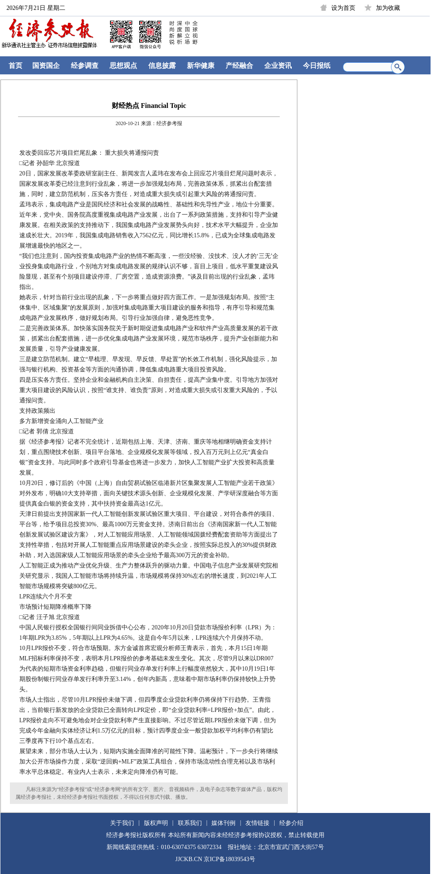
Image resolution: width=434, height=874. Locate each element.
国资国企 (46, 65)
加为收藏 (388, 8)
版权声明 (156, 823)
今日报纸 (316, 65)
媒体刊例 (223, 823)
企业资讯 (278, 65)
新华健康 (200, 65)
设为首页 (343, 8)
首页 (15, 65)
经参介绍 (291, 823)
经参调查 (84, 65)
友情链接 (257, 823)
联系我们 (190, 823)
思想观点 (123, 65)
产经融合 (239, 65)
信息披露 (162, 65)
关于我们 (122, 823)
